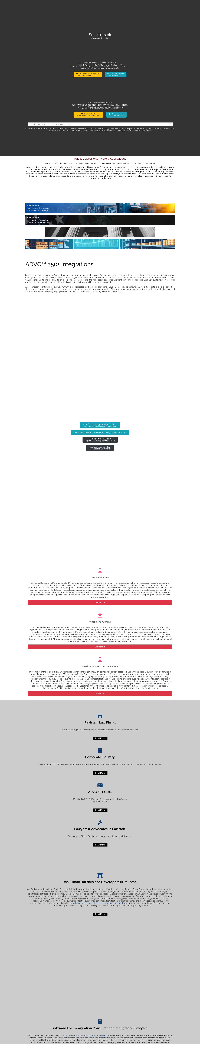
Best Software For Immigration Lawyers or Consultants (158, 1007)
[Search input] (99, 74)
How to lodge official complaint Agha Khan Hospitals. (159, 988)
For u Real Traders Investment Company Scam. (158, 1002)
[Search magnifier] (171, 74)
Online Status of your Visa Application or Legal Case (157, 993)
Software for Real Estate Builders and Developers (156, 998)
